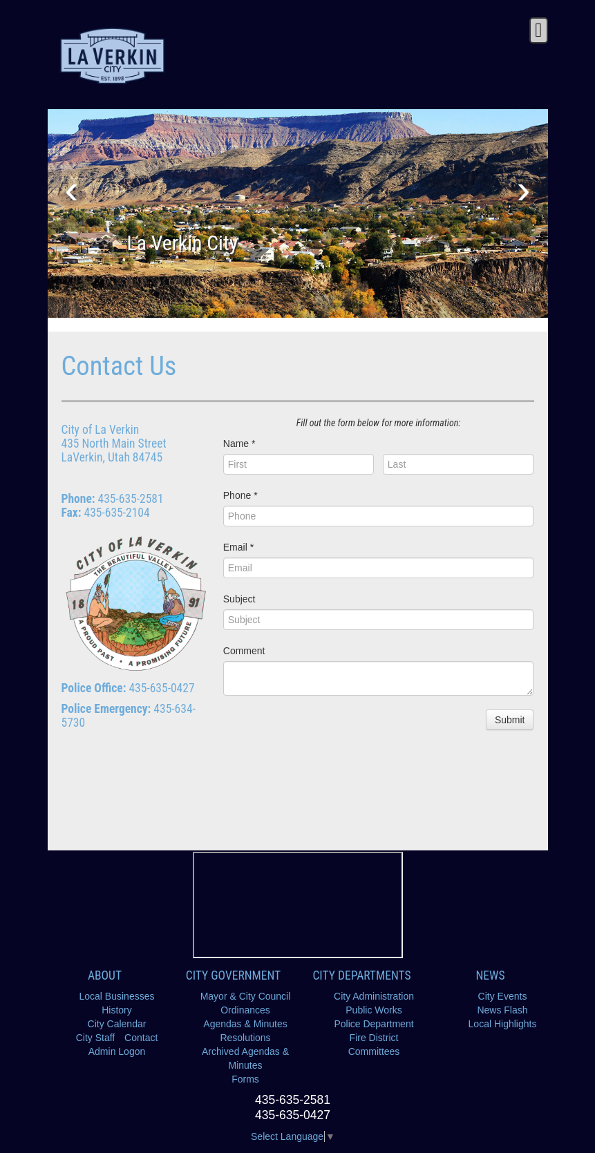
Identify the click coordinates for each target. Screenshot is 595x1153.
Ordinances (245, 1010)
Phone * (240, 495)
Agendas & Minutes (245, 1023)
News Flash (502, 1010)
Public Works (374, 1010)
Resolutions (245, 1037)
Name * (239, 443)
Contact (141, 1037)
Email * (238, 547)
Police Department (373, 1023)
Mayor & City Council (245, 996)
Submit (510, 719)
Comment (244, 650)
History (117, 1010)
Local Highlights (503, 1023)
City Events (502, 996)
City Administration (374, 996)
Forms (245, 1079)
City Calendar (117, 1023)
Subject (239, 598)
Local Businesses (117, 996)
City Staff (95, 1037)
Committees (374, 1051)
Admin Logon (117, 1051)
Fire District (374, 1037)
